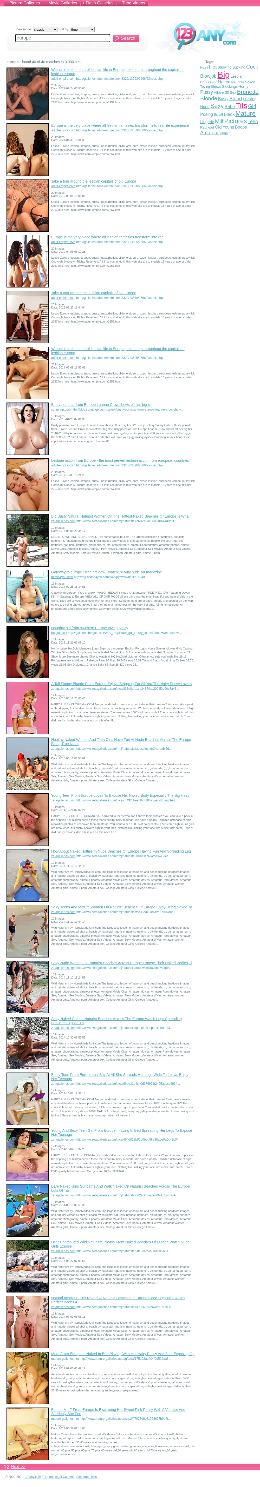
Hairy (204, 67)
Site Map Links (86, 1477)
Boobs (241, 127)
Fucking (250, 99)
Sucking (238, 67)
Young (228, 127)
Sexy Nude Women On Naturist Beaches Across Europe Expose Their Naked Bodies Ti (121, 963)
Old (218, 127)
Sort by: (76, 29)
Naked (250, 82)
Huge (224, 133)
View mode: (36, 29)
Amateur (209, 132)
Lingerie (207, 121)
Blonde (208, 98)
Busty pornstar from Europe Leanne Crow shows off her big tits (102, 405)
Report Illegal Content (58, 1477)
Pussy (206, 92)
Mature (246, 113)
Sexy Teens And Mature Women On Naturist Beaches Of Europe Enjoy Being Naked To (121, 907)
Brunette (248, 92)
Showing (225, 67)
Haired (224, 82)
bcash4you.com (62, 577)
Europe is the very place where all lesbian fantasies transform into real (107, 237)
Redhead (207, 127)
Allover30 (221, 92)
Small (218, 114)
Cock (252, 67)
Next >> (18, 1466)
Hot (213, 67)
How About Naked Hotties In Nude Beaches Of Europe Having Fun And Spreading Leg (121, 851)
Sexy (217, 106)
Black (229, 114)
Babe (230, 106)
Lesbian (237, 76)
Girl (252, 106)
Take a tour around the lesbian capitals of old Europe (93, 181)
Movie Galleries (62, 3)
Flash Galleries (100, 3)
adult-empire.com (63, 79)
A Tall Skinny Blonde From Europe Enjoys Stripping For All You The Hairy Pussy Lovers (121, 684)
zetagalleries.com (63, 521)
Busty (223, 99)
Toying (205, 87)
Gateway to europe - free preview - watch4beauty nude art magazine (106, 572)
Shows (216, 87)
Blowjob (208, 76)
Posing (206, 114)
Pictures (235, 120)
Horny (243, 86)
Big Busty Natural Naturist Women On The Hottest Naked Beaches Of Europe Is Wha (120, 516)
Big (223, 74)
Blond (235, 98)
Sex (233, 92)
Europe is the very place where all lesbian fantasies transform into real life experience (120, 125)
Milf (219, 121)
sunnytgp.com (61, 409)
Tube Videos (133, 3)
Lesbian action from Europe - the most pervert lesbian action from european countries (120, 460)
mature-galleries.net (65, 1359)
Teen (253, 121)
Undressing (208, 82)
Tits (241, 106)
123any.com (32, 1477)
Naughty (237, 82)
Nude (205, 106)
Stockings (230, 86)
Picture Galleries (24, 3)
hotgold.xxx (59, 633)
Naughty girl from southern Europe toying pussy (89, 628)
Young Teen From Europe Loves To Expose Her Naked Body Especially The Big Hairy (120, 795)
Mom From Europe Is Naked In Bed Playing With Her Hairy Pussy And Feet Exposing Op (122, 1354)
